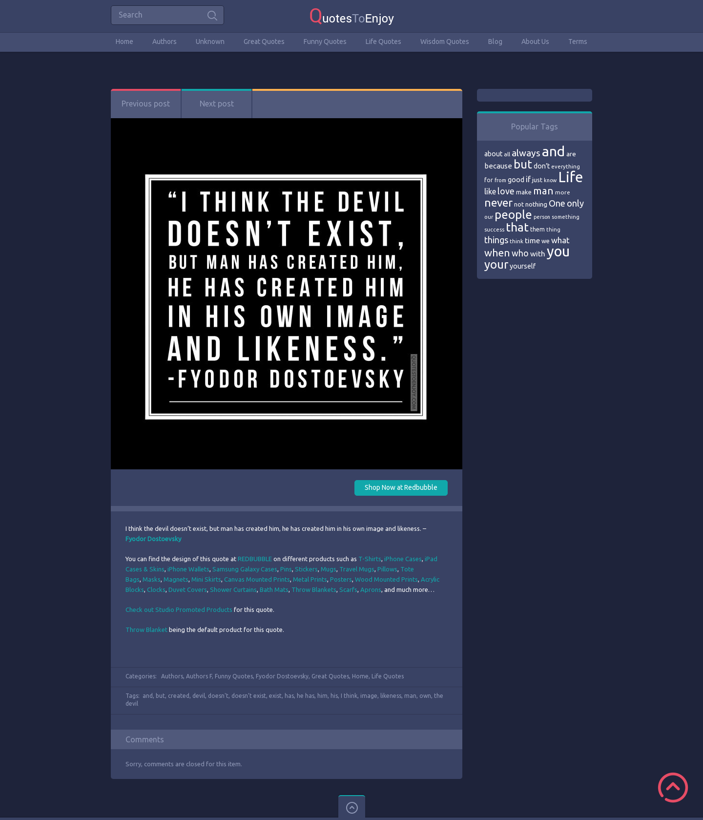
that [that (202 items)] (517, 227)
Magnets (176, 579)
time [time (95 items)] (532, 240)
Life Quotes (383, 41)
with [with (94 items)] (537, 254)
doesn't (218, 696)
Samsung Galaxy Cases (244, 569)
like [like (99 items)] (490, 191)
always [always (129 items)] (526, 152)
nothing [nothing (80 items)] (536, 204)
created (178, 696)
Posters (341, 579)
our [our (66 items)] (488, 217)
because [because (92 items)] (498, 166)
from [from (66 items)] (500, 180)
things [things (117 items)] (496, 240)
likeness (390, 696)
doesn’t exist (248, 696)
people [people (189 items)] (513, 214)
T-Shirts (369, 558)
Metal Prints (310, 579)
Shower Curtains (233, 589)
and (148, 696)
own (425, 696)
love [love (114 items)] (506, 191)
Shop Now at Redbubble (401, 487)
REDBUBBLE (255, 558)
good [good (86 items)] (516, 180)
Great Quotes (264, 41)
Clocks (156, 589)
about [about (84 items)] (493, 154)
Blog (495, 41)
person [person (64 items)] (542, 217)
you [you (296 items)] (558, 251)
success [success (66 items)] (494, 229)
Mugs (328, 569)
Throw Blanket (147, 629)
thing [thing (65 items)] (553, 229)
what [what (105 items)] (560, 240)
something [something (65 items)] (565, 217)
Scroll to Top (673, 787)
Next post (217, 103)
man (410, 696)
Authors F (199, 676)
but (160, 696)
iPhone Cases (403, 558)
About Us (535, 41)
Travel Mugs (356, 569)
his (334, 696)
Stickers (306, 569)
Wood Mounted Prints (386, 579)
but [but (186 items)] (523, 164)
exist (275, 696)
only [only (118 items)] (575, 203)
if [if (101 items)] (528, 179)
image (368, 696)
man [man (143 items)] (543, 190)
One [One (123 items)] (557, 203)
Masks (152, 579)
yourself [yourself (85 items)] (523, 266)
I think (349, 696)
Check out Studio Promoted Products (178, 609)
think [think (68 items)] (516, 241)
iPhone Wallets (188, 569)
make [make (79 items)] (524, 192)
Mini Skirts (206, 579)
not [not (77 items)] (519, 204)
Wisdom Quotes (444, 41)
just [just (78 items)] (537, 179)
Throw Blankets (313, 589)
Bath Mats (274, 589)
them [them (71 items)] (537, 229)
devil (198, 696)
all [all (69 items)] (507, 154)
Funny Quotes (325, 41)
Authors (164, 41)
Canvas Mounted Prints (257, 579)
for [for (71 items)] (488, 180)
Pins (286, 569)
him (322, 696)
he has (305, 696)
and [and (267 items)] (553, 151)
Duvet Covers (187, 589)
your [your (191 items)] (496, 264)
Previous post (146, 103)
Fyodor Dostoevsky (282, 676)
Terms (577, 41)
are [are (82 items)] (571, 154)
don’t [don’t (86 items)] (542, 166)
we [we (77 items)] (545, 240)
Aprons (370, 589)
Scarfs (348, 589)
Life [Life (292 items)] (570, 177)
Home (124, 41)
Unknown (210, 41)
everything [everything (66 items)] (565, 166)
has (289, 696)
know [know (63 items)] (550, 180)
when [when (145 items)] (497, 252)
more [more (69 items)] (562, 192)
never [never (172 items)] (498, 202)
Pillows (387, 569)
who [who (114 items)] (520, 253)
